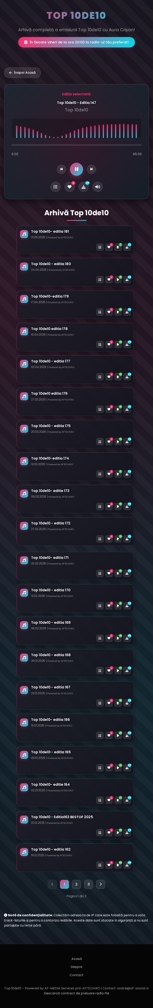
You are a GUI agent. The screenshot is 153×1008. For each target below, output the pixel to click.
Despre (76, 967)
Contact (76, 975)
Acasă (76, 959)
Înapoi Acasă (22, 72)
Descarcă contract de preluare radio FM (76, 993)
